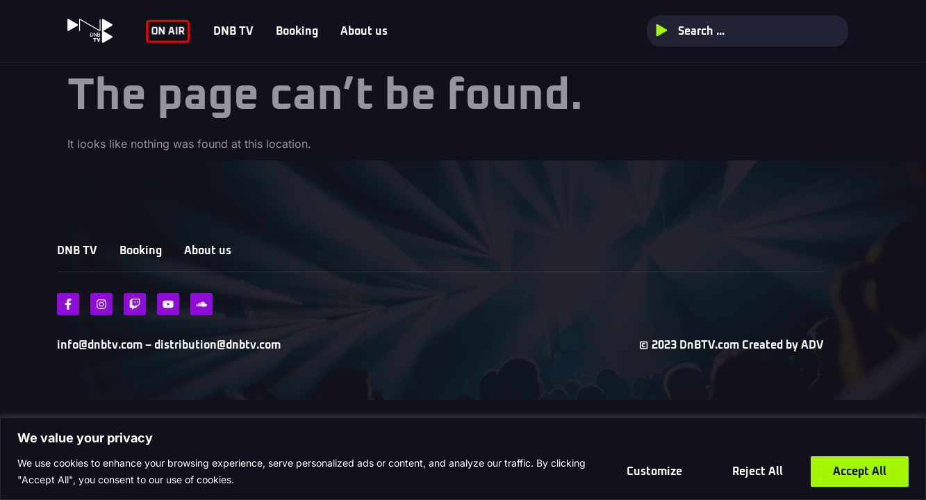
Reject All (757, 471)
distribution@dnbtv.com (216, 345)
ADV (812, 345)
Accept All (859, 471)
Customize (654, 471)
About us (364, 31)
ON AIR (168, 30)
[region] (463, 458)
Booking (297, 31)
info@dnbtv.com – (104, 345)
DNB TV (233, 31)
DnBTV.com (709, 345)
